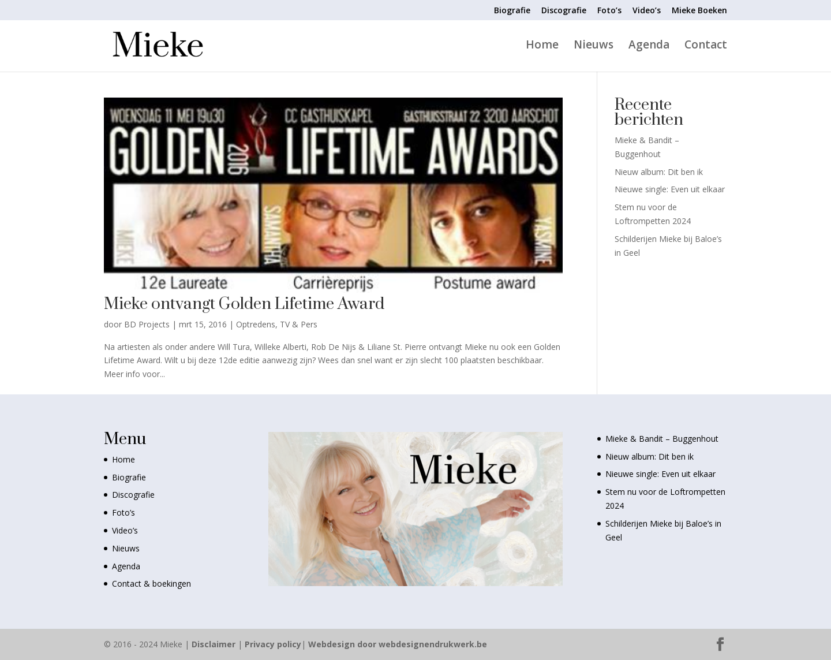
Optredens (255, 324)
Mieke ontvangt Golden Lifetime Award (244, 304)
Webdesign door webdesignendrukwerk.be (397, 644)
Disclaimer (213, 644)
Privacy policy (273, 644)
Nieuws (593, 46)
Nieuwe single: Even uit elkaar (670, 189)
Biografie (512, 11)
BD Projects (147, 324)
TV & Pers (298, 324)
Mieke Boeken (699, 11)
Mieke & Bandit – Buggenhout (661, 438)
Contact (705, 46)
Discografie (563, 11)
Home (542, 46)
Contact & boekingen (151, 583)
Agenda (648, 46)
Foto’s (609, 11)
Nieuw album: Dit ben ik (659, 171)
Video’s (646, 11)
